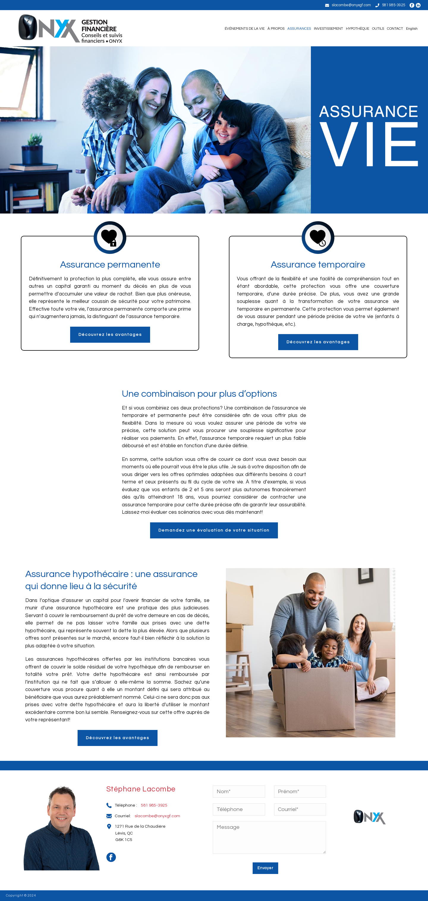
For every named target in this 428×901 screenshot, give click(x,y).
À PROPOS (276, 29)
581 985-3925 (393, 5)
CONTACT (395, 29)
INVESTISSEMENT (328, 29)
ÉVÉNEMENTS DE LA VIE (245, 29)
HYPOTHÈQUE (357, 29)
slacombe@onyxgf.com (351, 5)
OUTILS (378, 29)
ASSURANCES (299, 29)
